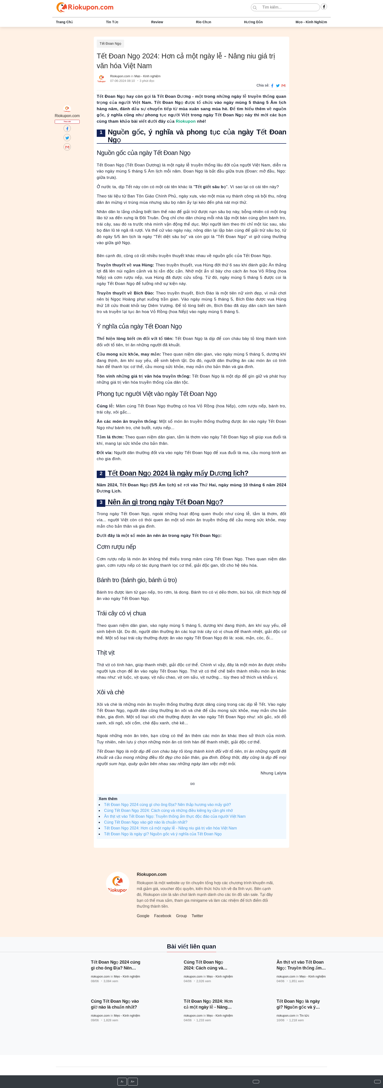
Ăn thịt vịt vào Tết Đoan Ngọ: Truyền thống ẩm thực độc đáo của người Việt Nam (175, 816)
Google (143, 916)
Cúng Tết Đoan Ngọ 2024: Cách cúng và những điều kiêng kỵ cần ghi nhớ (168, 810)
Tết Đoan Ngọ (110, 43)
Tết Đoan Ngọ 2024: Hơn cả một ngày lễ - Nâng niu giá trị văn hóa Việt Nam (170, 828)
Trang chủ (64, 22)
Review (157, 22)
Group (181, 916)
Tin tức (112, 22)
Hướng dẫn (253, 22)
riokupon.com (100, 976)
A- (122, 1081)
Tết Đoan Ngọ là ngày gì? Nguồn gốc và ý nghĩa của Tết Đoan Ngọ (163, 834)
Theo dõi (67, 121)
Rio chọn (203, 22)
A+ (133, 1081)
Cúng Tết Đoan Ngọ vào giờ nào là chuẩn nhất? (145, 822)
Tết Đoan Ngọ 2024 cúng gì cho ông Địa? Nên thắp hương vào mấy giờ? (167, 805)
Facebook (162, 916)
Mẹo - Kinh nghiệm (311, 22)
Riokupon (186, 121)
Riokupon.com (120, 76)
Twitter (197, 916)
